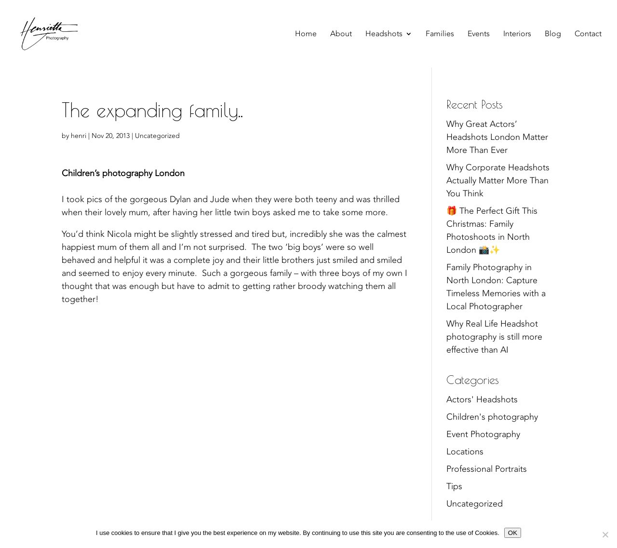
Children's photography (492, 417)
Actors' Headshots (482, 400)
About (341, 34)
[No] (605, 534)
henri (78, 135)
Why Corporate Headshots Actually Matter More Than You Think (498, 181)
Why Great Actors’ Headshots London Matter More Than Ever (497, 137)
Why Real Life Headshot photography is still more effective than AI (494, 337)
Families (440, 34)
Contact (588, 34)
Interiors (517, 34)
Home (306, 34)
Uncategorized (157, 135)
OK (512, 532)
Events (479, 34)
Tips (454, 486)
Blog (553, 34)
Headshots (383, 34)
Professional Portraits (486, 469)
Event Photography (483, 434)
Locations (464, 452)
